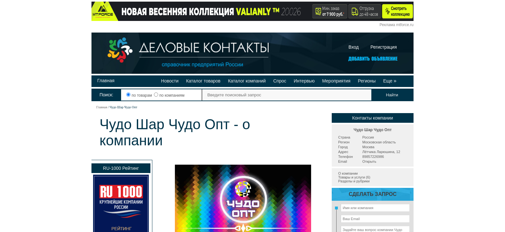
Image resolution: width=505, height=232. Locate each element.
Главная (105, 80)
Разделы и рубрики (354, 181)
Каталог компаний (247, 80)
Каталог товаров (203, 80)
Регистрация (383, 47)
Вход (353, 47)
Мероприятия (336, 80)
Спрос (279, 80)
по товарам (139, 95)
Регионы (367, 80)
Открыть (369, 161)
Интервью (304, 80)
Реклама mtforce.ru (397, 25)
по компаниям (169, 95)
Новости (169, 80)
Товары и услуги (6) (354, 177)
